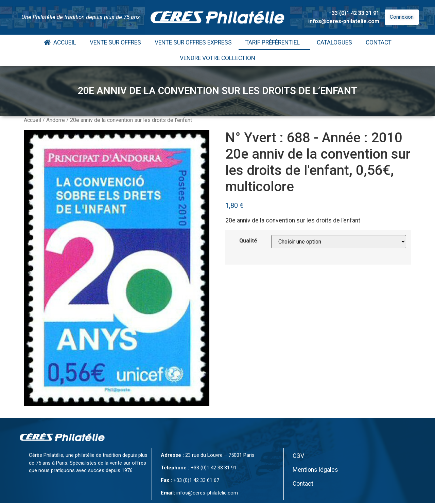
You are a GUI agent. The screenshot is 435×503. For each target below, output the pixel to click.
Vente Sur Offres (115, 42)
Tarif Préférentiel (274, 42)
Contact (379, 42)
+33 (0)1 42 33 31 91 (353, 13)
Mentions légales (315, 469)
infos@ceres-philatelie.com (343, 21)
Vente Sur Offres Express (193, 42)
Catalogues (334, 42)
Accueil (60, 42)
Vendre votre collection (217, 58)
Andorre (55, 120)
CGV (298, 455)
